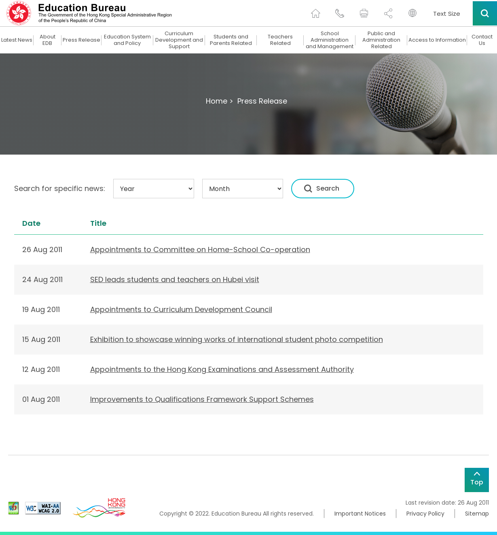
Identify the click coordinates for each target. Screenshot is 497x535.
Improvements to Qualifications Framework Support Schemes (202, 399)
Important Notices (360, 514)
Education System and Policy (127, 40)
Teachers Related (280, 40)
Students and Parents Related (231, 40)
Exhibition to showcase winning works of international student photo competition (236, 339)
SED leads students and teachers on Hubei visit (174, 279)
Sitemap (477, 514)
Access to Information (437, 40)
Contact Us (482, 40)
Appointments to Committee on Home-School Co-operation (200, 249)
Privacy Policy (425, 514)
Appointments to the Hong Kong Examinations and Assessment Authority (222, 369)
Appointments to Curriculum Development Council (181, 309)
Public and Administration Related (381, 40)
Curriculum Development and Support (179, 40)
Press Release (81, 40)
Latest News (16, 40)
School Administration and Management (329, 40)
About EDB (47, 40)
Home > (219, 101)
